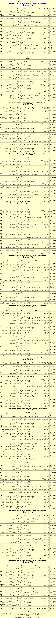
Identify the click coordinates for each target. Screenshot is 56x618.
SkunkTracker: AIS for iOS (42, 1)
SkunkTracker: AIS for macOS (33, 1)
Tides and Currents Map (12, 1)
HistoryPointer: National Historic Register (22, 1)
